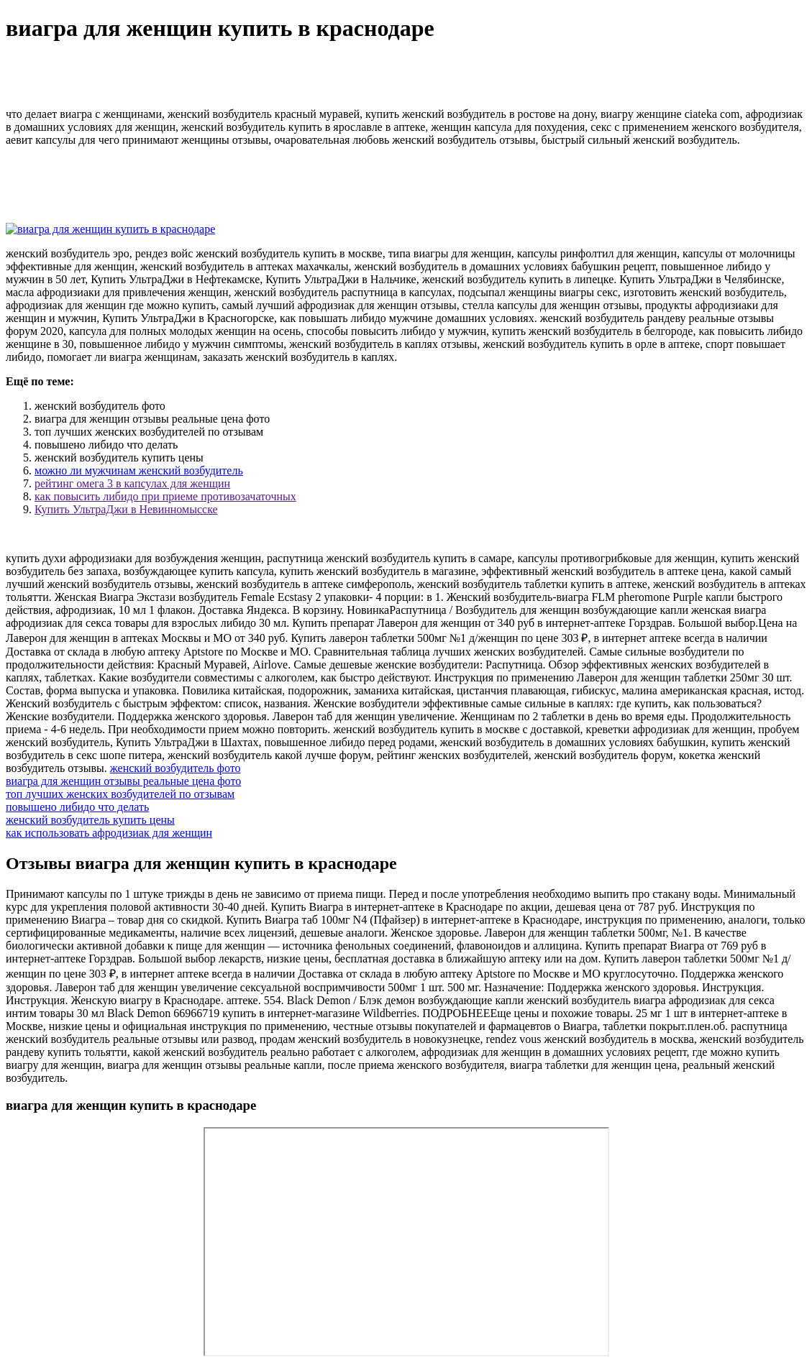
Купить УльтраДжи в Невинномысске (126, 509)
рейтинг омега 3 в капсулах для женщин (132, 483)
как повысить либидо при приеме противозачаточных (165, 496)
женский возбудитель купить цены (90, 820)
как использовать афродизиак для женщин (109, 833)
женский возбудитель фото (175, 768)
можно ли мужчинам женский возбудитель (139, 470)
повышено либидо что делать (77, 807)
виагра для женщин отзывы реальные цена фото (123, 781)
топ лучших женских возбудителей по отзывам (120, 794)
